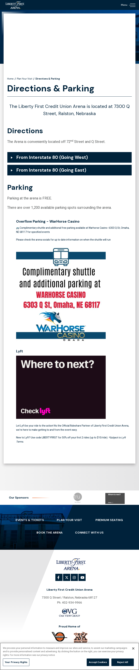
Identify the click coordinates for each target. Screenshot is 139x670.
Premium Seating (109, 520)
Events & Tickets (30, 520)
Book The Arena (50, 532)
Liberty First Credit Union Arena (16, 5)
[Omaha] (60, 637)
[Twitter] (68, 579)
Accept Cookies (98, 662)
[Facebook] (60, 579)
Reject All (122, 662)
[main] (69, 240)
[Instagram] (76, 579)
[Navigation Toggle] (128, 4)
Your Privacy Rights (16, 662)
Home (10, 78)
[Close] (133, 648)
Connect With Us (89, 532)
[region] (69, 656)
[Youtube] (84, 579)
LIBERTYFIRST (49, 437)
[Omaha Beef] (80, 637)
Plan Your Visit (24, 78)
